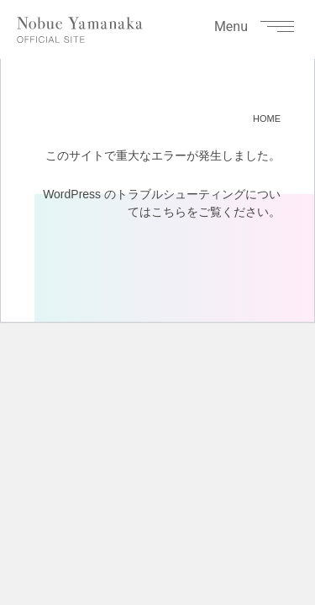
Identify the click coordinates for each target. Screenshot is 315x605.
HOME (267, 118)
